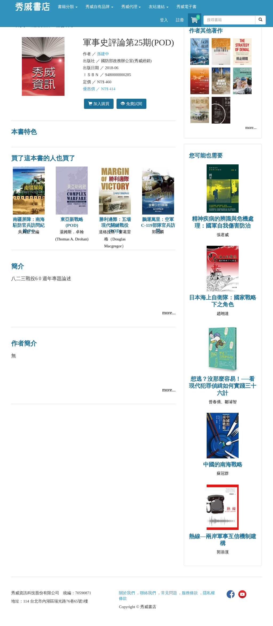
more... (168, 312)
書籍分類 (68, 7)
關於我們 (127, 593)
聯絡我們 (148, 593)
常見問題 (169, 593)
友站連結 (158, 7)
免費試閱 (131, 103)
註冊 (180, 20)
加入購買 (98, 103)
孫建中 (103, 54)
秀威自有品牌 (99, 7)
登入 (164, 20)
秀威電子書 (186, 7)
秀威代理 (131, 7)
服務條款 (190, 593)
